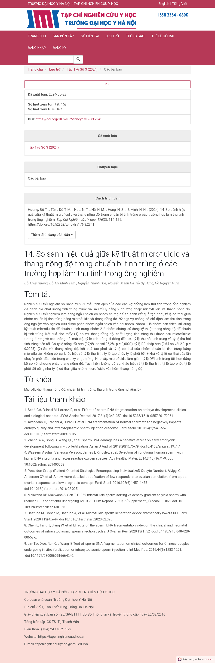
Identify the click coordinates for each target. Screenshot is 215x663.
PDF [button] (107, 84)
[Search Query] (51, 59)
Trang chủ (37, 36)
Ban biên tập (63, 36)
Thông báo (135, 36)
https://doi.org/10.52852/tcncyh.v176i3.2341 (69, 119)
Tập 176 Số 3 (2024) (82, 69)
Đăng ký (59, 48)
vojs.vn (208, 659)
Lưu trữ (112, 36)
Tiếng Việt (179, 4)
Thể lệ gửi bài (162, 36)
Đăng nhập (37, 48)
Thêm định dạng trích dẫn (52, 235)
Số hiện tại (90, 36)
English (164, 4)
